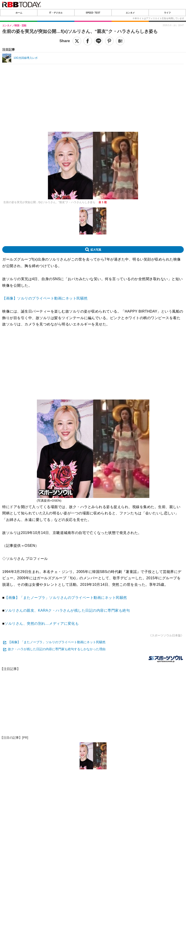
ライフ (167, 12)
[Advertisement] (93, 77)
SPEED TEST (93, 12)
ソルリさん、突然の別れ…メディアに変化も (41, 623)
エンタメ (130, 12)
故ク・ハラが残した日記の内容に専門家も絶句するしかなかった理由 (56, 649)
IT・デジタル (56, 12)
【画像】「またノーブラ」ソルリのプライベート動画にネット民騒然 (56, 642)
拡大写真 (95, 249)
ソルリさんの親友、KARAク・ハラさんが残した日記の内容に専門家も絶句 (67, 610)
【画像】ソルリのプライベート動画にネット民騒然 (45, 298)
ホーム (19, 12)
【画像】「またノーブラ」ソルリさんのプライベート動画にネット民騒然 (65, 598)
